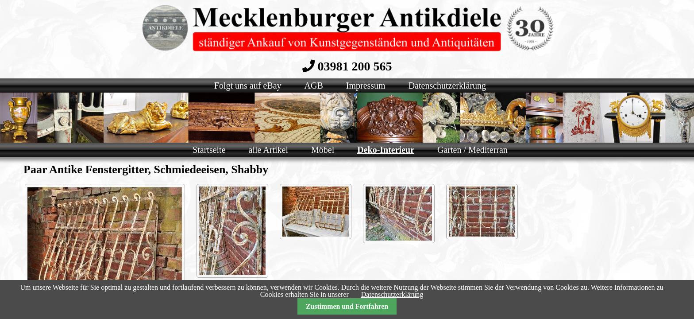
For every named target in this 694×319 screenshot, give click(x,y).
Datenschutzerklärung (392, 294)
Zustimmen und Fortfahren (347, 306)
